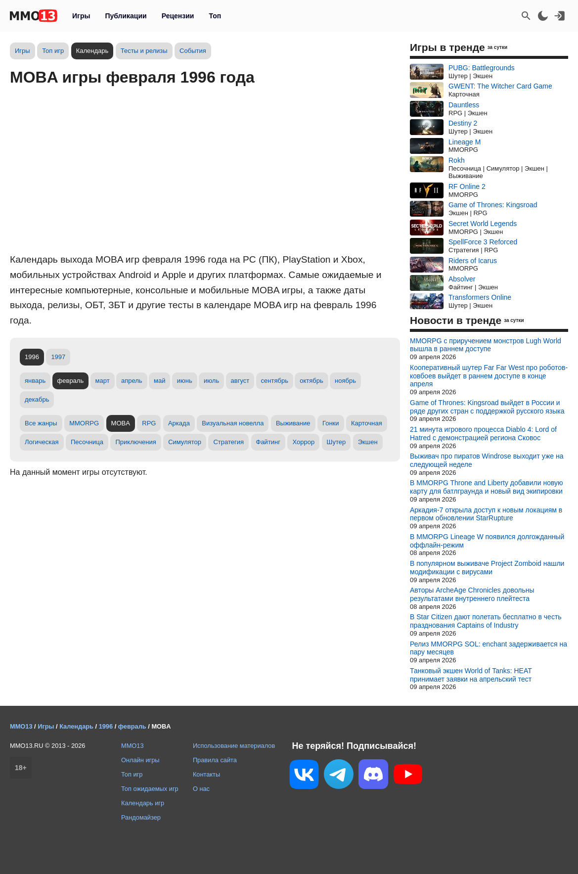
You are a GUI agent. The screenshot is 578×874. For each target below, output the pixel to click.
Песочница (87, 442)
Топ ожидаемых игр (149, 788)
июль (211, 380)
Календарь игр (142, 803)
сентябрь (274, 380)
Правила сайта (215, 760)
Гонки (330, 423)
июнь (184, 380)
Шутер (336, 442)
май (159, 380)
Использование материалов (234, 745)
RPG (149, 423)
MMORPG (84, 423)
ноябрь (345, 380)
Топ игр (53, 50)
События (192, 50)
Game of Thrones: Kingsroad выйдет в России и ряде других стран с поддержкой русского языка (487, 407)
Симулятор (184, 442)
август (240, 380)
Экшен (368, 442)
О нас (201, 788)
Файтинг (268, 442)
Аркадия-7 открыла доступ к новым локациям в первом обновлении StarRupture (486, 514)
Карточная (366, 423)
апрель (131, 380)
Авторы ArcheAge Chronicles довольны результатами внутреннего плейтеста (472, 594)
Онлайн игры (140, 760)
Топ (215, 16)
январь (35, 380)
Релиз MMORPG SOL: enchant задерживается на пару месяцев (488, 648)
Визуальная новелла (233, 423)
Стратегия (228, 442)
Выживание (293, 423)
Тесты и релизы (144, 50)
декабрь (37, 399)
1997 (58, 357)
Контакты (206, 774)
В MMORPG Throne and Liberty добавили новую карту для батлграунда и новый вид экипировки (486, 487)
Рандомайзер (141, 817)
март (102, 380)
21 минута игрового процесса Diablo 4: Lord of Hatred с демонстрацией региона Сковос (483, 433)
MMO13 (132, 745)
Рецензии (178, 16)
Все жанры (41, 423)
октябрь (311, 380)
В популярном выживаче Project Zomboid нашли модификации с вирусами (487, 567)
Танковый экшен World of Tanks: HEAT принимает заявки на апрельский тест (471, 675)
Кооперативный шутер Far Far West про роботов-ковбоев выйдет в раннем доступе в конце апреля (489, 376)
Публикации (125, 16)
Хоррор (303, 442)
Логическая (42, 442)
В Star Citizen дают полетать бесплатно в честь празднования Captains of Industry (486, 621)
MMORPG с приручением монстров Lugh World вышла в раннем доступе (485, 345)
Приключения (135, 442)
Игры (81, 16)
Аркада (179, 423)
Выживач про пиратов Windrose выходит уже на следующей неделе (486, 460)
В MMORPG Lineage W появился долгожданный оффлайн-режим (487, 541)
